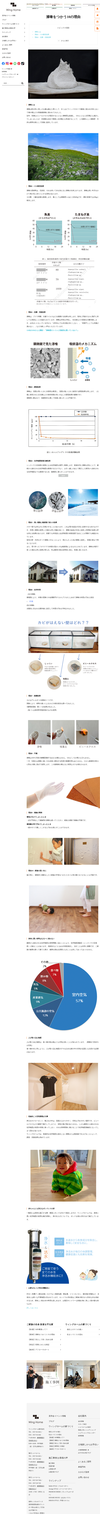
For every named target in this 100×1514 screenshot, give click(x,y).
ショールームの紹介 (84, 1427)
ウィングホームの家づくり (10, 24)
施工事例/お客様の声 (8, 28)
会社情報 (81, 1421)
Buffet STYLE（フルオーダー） (59, 1486)
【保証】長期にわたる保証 (38, 1344)
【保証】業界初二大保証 (56, 1446)
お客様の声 (54, 8)
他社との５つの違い (75, 1329)
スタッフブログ (35, 5)
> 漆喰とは (36, 32)
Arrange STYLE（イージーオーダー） (61, 1489)
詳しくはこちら (32, 1308)
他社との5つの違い (55, 1431)
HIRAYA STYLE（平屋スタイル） (59, 1500)
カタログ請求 (6, 53)
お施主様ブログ (35, 8)
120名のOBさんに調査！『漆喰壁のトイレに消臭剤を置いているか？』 (53, 330)
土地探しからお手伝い (9, 40)
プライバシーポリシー (8, 77)
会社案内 (5, 36)
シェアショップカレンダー (9, 74)
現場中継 (73, 5)
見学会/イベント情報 (8, 15)
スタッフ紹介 (82, 1424)
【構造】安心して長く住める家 (40, 1339)
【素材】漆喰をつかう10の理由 (59, 1440)
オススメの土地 (91, 5)
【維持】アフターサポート (38, 1350)
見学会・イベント (72, 8)
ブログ (4, 20)
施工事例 (54, 5)
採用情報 (4, 71)
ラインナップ (6, 32)
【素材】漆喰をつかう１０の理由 (41, 1334)
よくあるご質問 (7, 45)
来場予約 (5, 49)
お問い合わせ (6, 57)
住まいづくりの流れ (75, 1334)
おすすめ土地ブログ (84, 1453)
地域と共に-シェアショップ (87, 1430)
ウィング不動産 (6, 69)
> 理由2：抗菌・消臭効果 (41, 37)
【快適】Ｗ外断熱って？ (38, 1329)
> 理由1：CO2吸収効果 (40, 34)
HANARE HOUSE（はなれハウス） (60, 1497)
